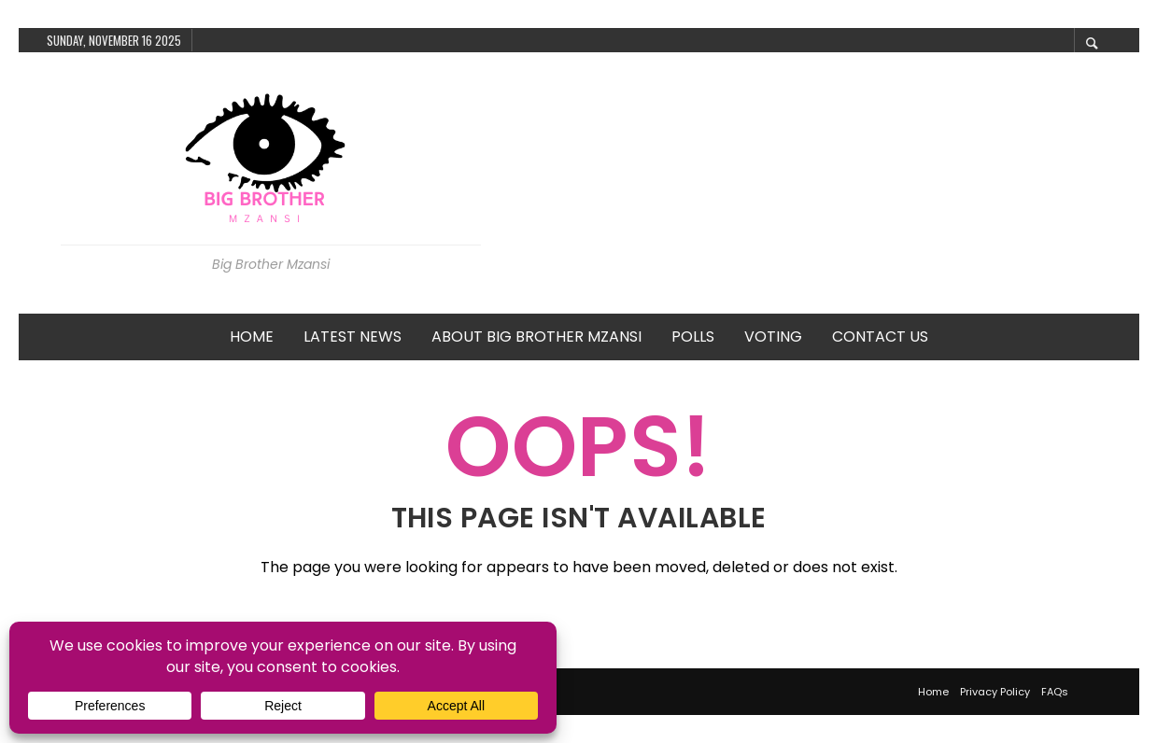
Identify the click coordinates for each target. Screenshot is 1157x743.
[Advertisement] (810, 183)
